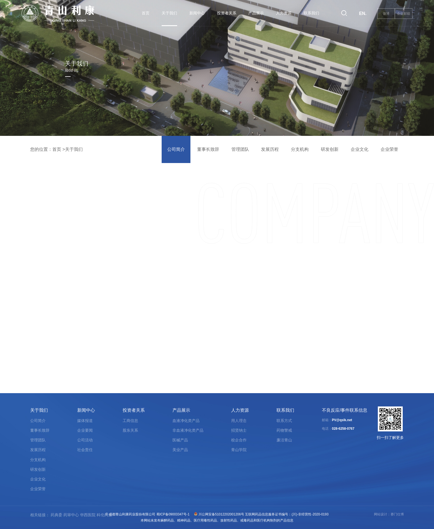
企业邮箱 (403, 14)
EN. (362, 13)
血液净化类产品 (186, 420)
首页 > (58, 149)
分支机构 (300, 149)
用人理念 (239, 420)
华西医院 (87, 515)
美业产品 (180, 449)
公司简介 (176, 149)
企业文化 (359, 149)
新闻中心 (197, 13)
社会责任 (85, 449)
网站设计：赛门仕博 (389, 514)
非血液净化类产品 (187, 430)
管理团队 (240, 149)
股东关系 (130, 430)
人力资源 (283, 13)
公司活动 (85, 440)
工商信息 (130, 420)
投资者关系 (226, 13)
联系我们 (311, 13)
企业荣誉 (389, 149)
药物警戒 (284, 430)
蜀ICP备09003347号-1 (173, 514)
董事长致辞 (208, 149)
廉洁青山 (284, 440)
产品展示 (256, 13)
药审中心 (71, 515)
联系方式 (284, 420)
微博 (386, 14)
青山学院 (239, 449)
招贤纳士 (239, 430)
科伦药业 (104, 515)
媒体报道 (85, 420)
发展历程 (270, 149)
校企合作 (239, 440)
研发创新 (330, 149)
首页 (145, 13)
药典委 (56, 515)
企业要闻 (85, 430)
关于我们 (169, 13)
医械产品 (180, 440)
